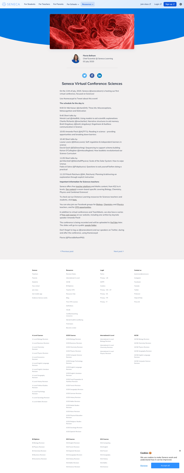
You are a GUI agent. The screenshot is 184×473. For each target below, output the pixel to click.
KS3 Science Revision (73, 467)
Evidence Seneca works (39, 298)
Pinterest (137, 294)
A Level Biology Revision (40, 339)
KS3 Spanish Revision (73, 451)
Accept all (165, 465)
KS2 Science (104, 467)
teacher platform (83, 186)
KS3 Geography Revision (74, 455)
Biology (99, 204)
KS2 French (104, 451)
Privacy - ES (104, 294)
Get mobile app (37, 294)
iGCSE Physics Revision (141, 347)
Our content (71, 189)
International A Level (73, 278)
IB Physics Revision (38, 447)
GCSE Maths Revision (73, 401)
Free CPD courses (72, 302)
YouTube (114, 222)
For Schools (72, 4)
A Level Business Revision (40, 343)
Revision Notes (71, 274)
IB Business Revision (39, 455)
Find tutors (69, 324)
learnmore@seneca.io (141, 274)
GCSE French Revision (73, 385)
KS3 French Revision (72, 447)
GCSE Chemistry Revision (74, 347)
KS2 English (104, 447)
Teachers (35, 274)
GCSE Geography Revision (74, 389)
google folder (90, 225)
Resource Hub (70, 294)
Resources (86, 4)
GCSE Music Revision (73, 411)
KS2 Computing (105, 443)
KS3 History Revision (73, 459)
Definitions (69, 306)
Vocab (68, 310)
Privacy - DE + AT (105, 290)
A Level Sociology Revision (41, 397)
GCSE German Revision (73, 393)
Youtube (137, 286)
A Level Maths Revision (39, 401)
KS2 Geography (105, 455)
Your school (36, 286)
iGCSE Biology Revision (141, 339)
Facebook (137, 282)
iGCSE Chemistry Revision (142, 343)
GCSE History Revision (73, 397)
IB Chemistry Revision (39, 451)
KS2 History (104, 459)
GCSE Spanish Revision (73, 431)
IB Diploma (69, 286)
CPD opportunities (83, 207)
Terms (102, 274)
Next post (119, 251)
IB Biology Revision (38, 443)
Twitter (136, 290)
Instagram (137, 278)
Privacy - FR (104, 298)
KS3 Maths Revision (72, 463)
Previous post (66, 251)
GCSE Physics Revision (73, 351)
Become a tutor (71, 328)
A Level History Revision (40, 381)
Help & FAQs (138, 298)
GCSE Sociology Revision (74, 427)
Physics (120, 204)
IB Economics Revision (39, 459)
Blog (67, 298)
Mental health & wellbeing (74, 320)
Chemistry (108, 204)
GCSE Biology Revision (73, 339)
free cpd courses (69, 215)
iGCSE (68, 282)
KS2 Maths (103, 463)
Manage (144, 465)
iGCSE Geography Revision (143, 351)
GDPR (102, 282)
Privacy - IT (103, 302)
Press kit (137, 302)
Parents (34, 278)
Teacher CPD (70, 290)
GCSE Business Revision (74, 343)
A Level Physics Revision (40, 353)
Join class (35, 290)
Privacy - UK (104, 278)
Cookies (102, 286)
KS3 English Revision (73, 443)
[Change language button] (180, 4)
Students (35, 282)
